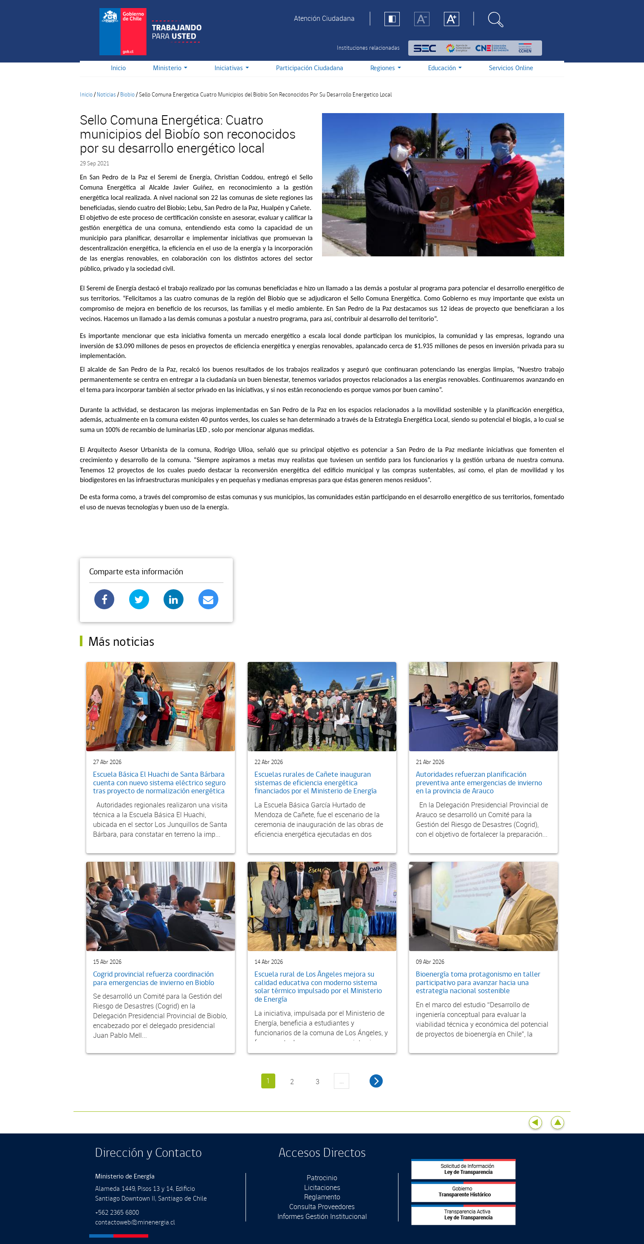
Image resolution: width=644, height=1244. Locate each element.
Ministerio (170, 68)
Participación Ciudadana (309, 68)
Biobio (127, 95)
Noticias (106, 95)
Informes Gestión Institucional (322, 1216)
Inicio (118, 68)
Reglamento (322, 1196)
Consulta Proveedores (322, 1206)
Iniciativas (232, 68)
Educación (445, 68)
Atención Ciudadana (324, 18)
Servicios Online (511, 68)
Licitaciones (322, 1187)
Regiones (385, 68)
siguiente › (376, 1081)
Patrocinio (322, 1177)
